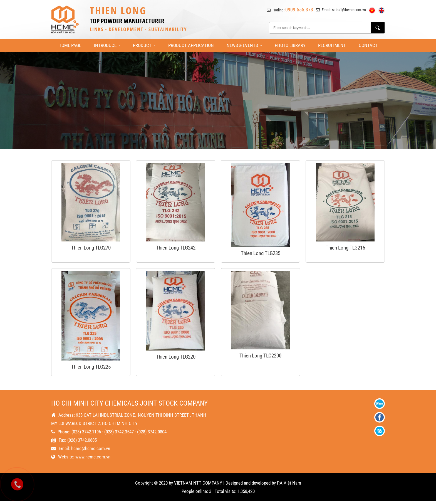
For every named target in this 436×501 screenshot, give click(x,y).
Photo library (290, 45)
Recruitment (332, 45)
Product (144, 45)
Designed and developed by (251, 483)
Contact (368, 45)
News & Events (244, 45)
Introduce (107, 45)
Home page (69, 45)
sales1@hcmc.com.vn (349, 10)
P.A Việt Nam (289, 483)
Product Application (191, 45)
